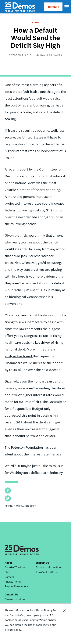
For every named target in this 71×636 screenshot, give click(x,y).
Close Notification (64, 620)
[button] (8, 490)
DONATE (53, 6)
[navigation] (67, 7)
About (8, 562)
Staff (7, 572)
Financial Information (48, 567)
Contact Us (11, 594)
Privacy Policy (13, 581)
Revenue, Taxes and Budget (20, 506)
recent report (18, 169)
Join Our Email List (47, 572)
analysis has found (19, 356)
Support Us (42, 562)
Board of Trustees (15, 567)
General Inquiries (15, 599)
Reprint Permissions (16, 586)
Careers (9, 577)
